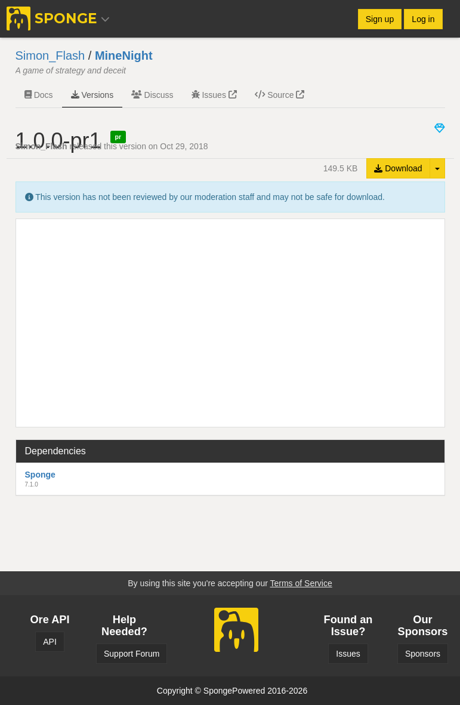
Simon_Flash (50, 55)
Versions (92, 95)
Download (398, 168)
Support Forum (131, 653)
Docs (38, 95)
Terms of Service (301, 583)
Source (280, 95)
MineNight (124, 55)
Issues (214, 95)
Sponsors (422, 653)
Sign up (380, 19)
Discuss (152, 95)
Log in (423, 19)
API (50, 641)
